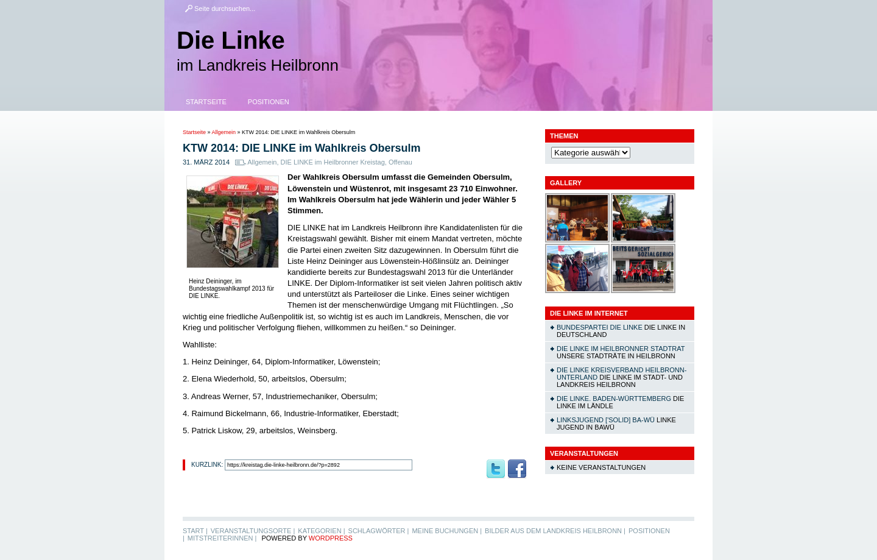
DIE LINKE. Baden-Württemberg (614, 398)
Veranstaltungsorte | (253, 530)
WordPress (331, 538)
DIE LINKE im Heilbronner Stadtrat (621, 348)
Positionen (268, 101)
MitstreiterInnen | (222, 538)
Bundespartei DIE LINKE (600, 327)
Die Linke (231, 40)
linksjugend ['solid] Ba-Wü (606, 420)
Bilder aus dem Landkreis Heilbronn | (555, 530)
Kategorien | (321, 530)
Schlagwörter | (378, 530)
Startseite (206, 101)
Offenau (400, 162)
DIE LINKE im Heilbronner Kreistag (333, 162)
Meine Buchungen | (447, 530)
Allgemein (224, 132)
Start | (195, 530)
